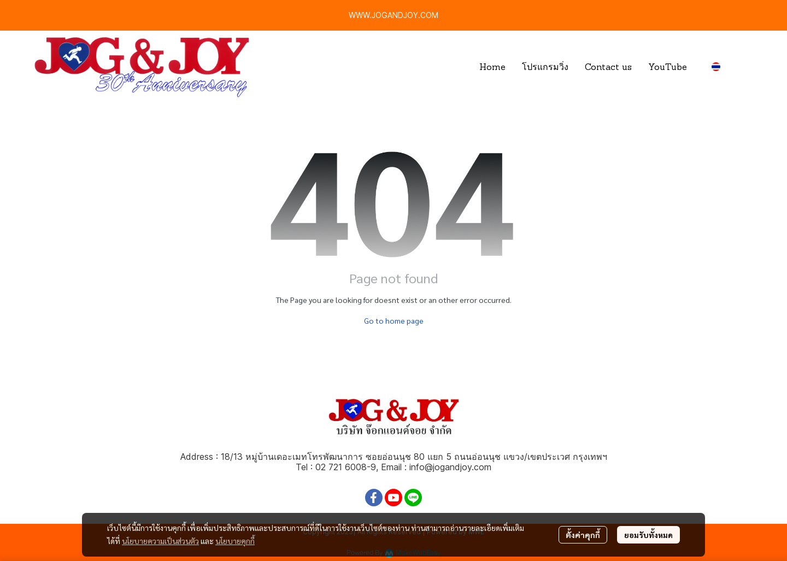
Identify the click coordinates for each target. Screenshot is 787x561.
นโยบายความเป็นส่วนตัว (160, 541)
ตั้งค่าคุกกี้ (583, 535)
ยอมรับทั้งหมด (648, 535)
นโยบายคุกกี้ (235, 541)
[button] (728, 66)
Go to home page (394, 320)
